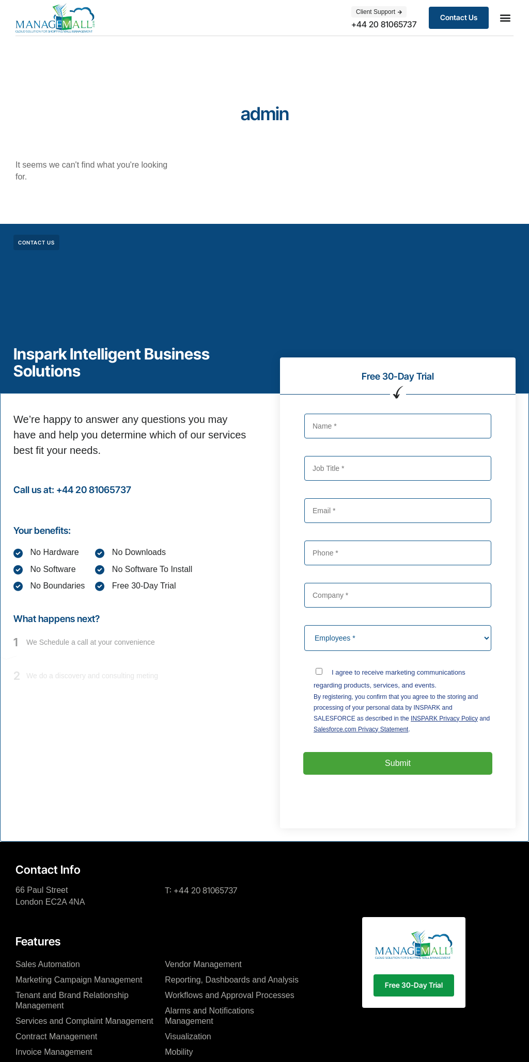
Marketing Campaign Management (78, 979)
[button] (505, 17)
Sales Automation (47, 964)
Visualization (188, 1036)
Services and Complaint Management (84, 1021)
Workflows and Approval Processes (229, 995)
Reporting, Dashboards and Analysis (232, 979)
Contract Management (56, 1036)
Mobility (179, 1052)
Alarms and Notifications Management (209, 1015)
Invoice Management (53, 1052)
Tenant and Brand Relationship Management (72, 1000)
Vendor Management (203, 964)
